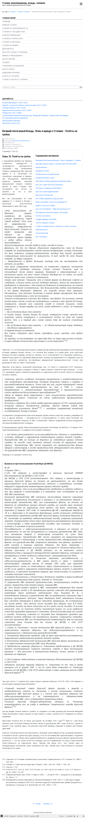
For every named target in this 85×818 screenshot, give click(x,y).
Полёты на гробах (43, 216)
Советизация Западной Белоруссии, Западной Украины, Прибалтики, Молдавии (35, 115)
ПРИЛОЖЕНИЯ (42, 233)
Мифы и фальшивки (12, 55)
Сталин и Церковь (11, 42)
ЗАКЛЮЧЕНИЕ (42, 229)
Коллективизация (11, 35)
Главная (6, 21)
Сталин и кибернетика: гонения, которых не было (56, 226)
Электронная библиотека (21, 141)
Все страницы (41, 236)
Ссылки (6, 62)
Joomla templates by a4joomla (42, 812)
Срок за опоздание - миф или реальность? (53, 209)
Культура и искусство (11, 123)
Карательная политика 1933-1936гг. (17, 110)
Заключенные (41, 167)
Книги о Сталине (10, 76)
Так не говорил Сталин (45, 223)
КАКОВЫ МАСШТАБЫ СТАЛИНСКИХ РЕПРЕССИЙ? (56, 164)
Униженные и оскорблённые (47, 174)
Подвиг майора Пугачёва (46, 219)
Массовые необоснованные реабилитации (53, 181)
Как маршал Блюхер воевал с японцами (52, 212)
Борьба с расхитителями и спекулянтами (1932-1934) (24, 105)
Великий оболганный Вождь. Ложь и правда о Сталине (58, 160)
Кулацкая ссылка (42, 171)
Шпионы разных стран (45, 178)
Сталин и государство (13, 32)
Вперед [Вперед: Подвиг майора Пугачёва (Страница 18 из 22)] (48, 803)
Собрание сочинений (13, 66)
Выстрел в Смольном (44, 195)
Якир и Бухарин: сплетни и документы (51, 202)
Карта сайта (8, 69)
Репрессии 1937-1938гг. (12, 113)
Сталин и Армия (10, 45)
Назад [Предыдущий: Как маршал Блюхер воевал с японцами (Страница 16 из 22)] (36, 803)
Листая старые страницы (14, 52)
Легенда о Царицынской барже (49, 188)
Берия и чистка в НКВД (45, 205)
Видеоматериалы (11, 72)
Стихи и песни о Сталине (15, 79)
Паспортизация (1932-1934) (14, 107)
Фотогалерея (8, 59)
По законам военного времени (15, 118)
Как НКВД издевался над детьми (49, 198)
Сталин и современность (15, 28)
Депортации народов (11, 120)
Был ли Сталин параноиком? (47, 191)
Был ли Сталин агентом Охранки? (49, 184)
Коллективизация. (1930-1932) (15, 102)
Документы (8, 49)
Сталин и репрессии (12, 38)
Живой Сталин (9, 25)
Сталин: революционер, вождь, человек (23, 3)
